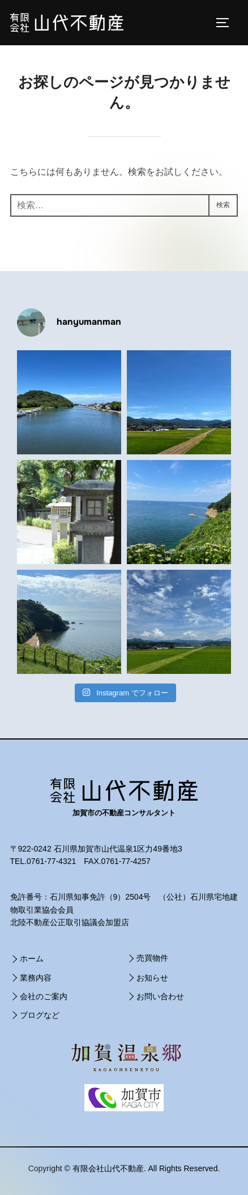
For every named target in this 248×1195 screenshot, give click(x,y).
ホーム (32, 958)
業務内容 (36, 977)
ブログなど (39, 1015)
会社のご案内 (43, 996)
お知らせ (152, 977)
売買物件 (152, 957)
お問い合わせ (160, 996)
